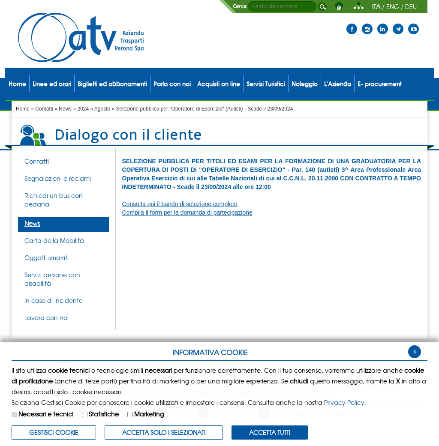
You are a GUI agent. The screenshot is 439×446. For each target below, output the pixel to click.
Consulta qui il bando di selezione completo (180, 204)
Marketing (149, 414)
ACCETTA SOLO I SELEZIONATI (163, 432)
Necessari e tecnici (45, 414)
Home (23, 109)
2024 (83, 109)
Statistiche (104, 414)
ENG (392, 6)
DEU (411, 6)
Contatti (44, 109)
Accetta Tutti (269, 432)
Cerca (240, 6)
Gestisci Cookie (53, 432)
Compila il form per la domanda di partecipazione (187, 212)
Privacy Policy (344, 402)
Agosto (102, 109)
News (65, 109)
